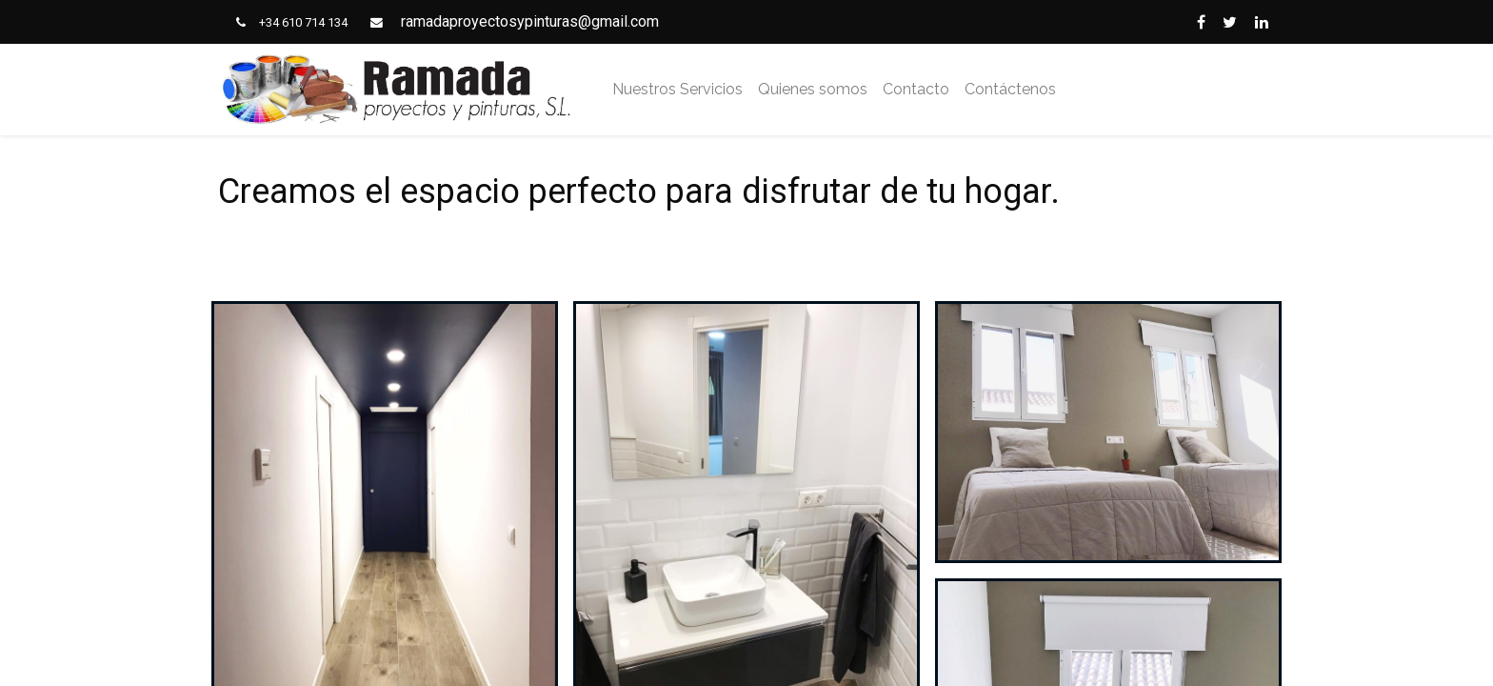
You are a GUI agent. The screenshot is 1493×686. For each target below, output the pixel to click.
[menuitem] (677, 90)
